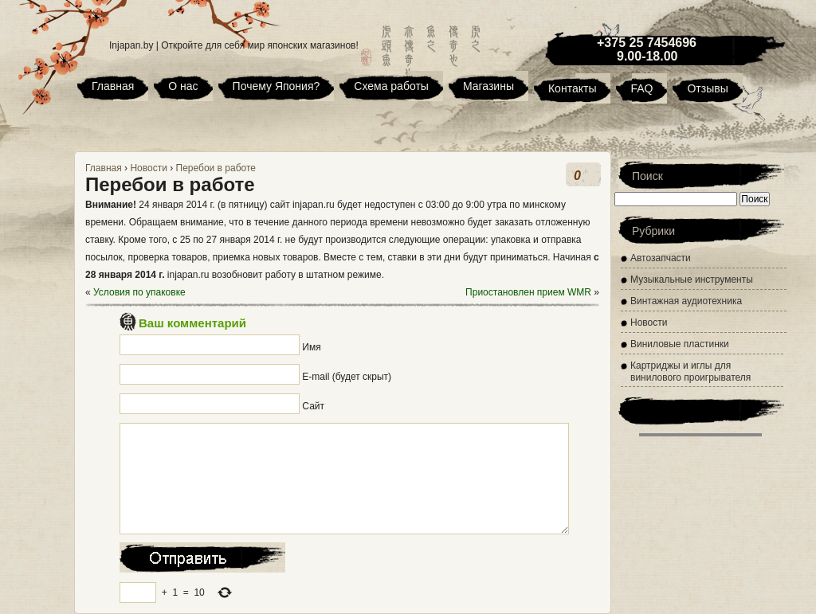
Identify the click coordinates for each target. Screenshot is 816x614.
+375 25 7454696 (646, 42)
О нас (183, 86)
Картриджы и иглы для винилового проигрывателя (690, 371)
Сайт (313, 406)
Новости (148, 168)
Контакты (572, 88)
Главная (113, 86)
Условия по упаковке (139, 292)
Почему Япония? (276, 86)
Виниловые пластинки (679, 344)
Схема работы (391, 86)
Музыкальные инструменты (691, 279)
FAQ (641, 88)
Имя (311, 347)
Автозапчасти (660, 258)
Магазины (488, 86)
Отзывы (707, 88)
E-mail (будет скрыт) (346, 376)
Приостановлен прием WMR (528, 292)
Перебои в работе (216, 168)
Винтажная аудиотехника (686, 301)
